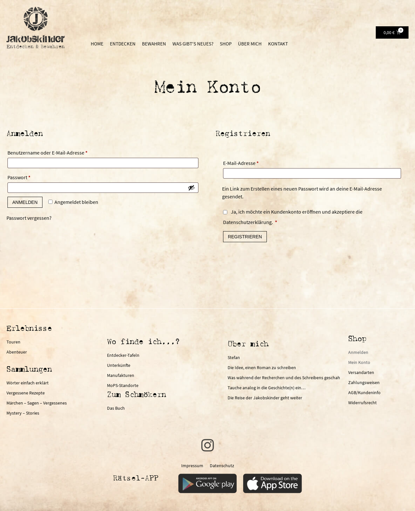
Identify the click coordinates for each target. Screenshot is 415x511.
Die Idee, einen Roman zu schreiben (262, 367)
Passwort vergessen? (29, 218)
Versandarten (361, 372)
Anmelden (25, 202)
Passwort (31, 176)
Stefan (234, 357)
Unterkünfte (118, 365)
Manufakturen (120, 375)
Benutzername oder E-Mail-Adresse (60, 151)
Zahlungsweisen (364, 382)
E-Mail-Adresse (254, 162)
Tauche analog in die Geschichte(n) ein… (266, 388)
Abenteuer (16, 352)
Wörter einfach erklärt (27, 383)
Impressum (192, 465)
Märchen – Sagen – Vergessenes (36, 403)
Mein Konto (359, 362)
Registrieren (245, 236)
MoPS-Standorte (122, 385)
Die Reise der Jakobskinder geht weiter (265, 398)
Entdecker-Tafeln (123, 355)
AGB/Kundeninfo (364, 392)
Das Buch (116, 408)
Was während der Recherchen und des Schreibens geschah (284, 377)
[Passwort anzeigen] (191, 187)
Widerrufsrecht (362, 402)
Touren (13, 342)
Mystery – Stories (22, 413)
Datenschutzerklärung (247, 222)
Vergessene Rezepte (25, 393)
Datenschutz (222, 465)
